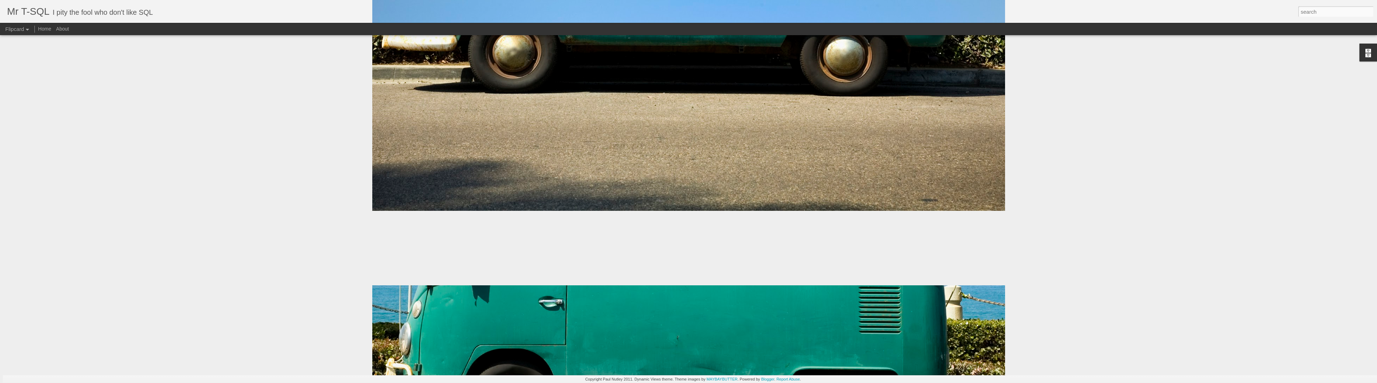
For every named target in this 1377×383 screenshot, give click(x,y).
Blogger (767, 379)
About (62, 29)
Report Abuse (788, 379)
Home (44, 29)
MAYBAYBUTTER (722, 379)
